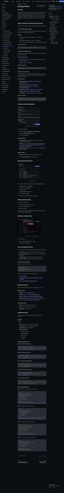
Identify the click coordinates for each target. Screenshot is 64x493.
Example (52, 40)
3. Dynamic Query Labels (54, 21)
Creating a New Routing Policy (53, 22)
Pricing (33, 1)
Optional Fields (53, 25)
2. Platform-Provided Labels (55, 19)
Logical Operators (53, 37)
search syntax (40, 287)
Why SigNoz (18, 1)
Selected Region (51, 5)
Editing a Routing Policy (52, 28)
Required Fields (53, 24)
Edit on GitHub (42, 456)
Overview (50, 14)
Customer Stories (39, 1)
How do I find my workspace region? (54, 10)
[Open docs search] (46, 1)
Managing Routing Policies (53, 27)
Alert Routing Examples (54, 43)
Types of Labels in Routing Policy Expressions (54, 16)
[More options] (45, 6)
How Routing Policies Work (53, 31)
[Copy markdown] (40, 6)
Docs (23, 1)
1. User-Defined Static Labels (55, 18)
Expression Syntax (52, 34)
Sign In (57, 1)
